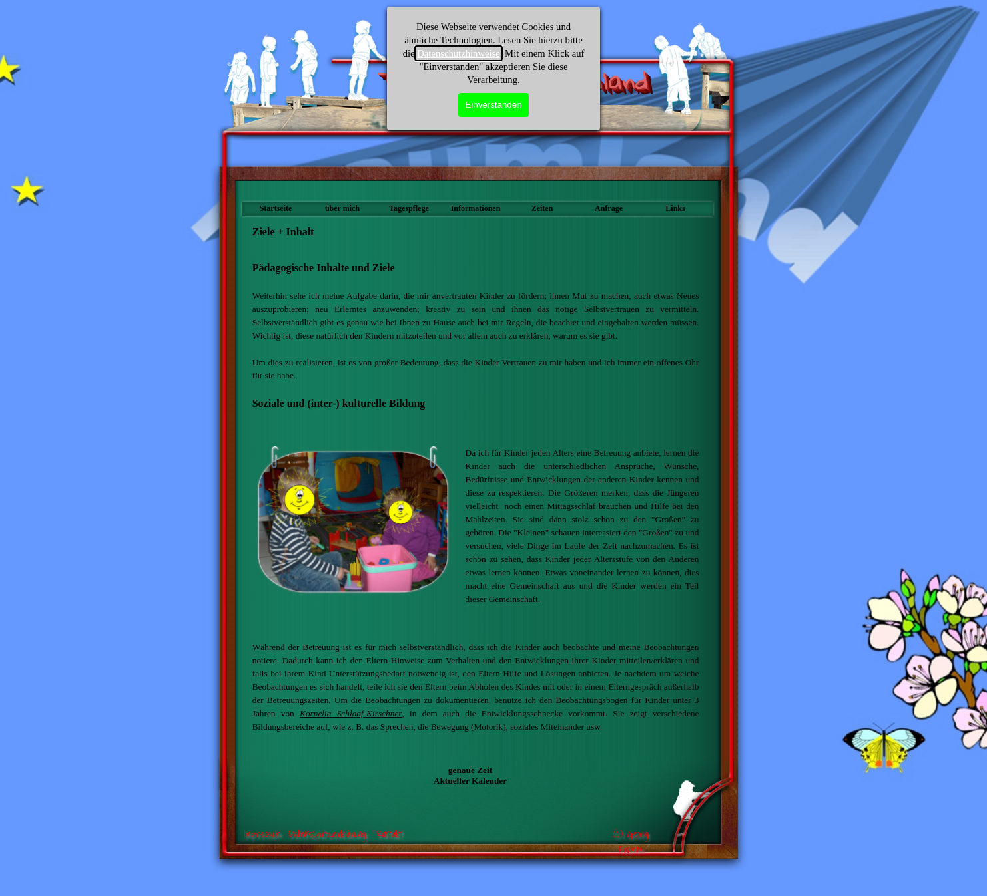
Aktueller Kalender (470, 781)
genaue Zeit (470, 770)
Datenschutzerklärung (327, 833)
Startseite (276, 208)
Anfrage (609, 208)
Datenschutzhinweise (458, 53)
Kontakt (389, 833)
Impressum (262, 833)
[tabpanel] (475, 342)
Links (675, 208)
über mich (342, 208)
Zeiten (542, 208)
